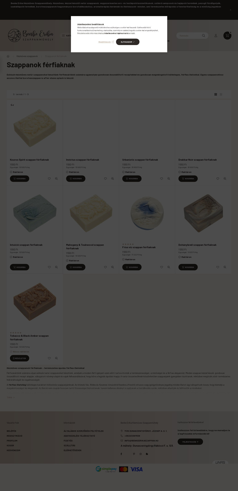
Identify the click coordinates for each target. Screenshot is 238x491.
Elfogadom (126, 42)
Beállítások (105, 41)
